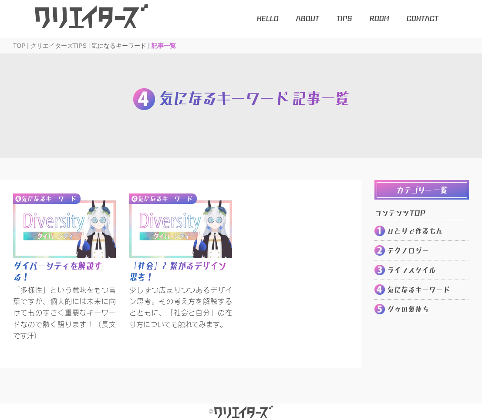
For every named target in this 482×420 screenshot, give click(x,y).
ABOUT (307, 19)
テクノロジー (408, 250)
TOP (19, 45)
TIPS (344, 19)
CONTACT (422, 19)
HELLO (267, 19)
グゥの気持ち (408, 309)
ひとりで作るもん (415, 230)
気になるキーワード (418, 289)
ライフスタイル (411, 270)
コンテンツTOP (399, 213)
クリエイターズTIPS (58, 45)
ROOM (379, 19)
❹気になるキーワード (45, 199)
